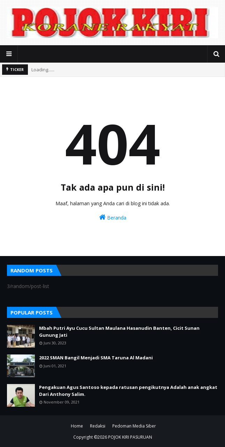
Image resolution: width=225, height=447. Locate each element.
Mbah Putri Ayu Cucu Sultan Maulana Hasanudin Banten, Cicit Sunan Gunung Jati (119, 331)
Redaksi (97, 426)
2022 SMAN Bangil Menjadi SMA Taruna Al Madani (96, 357)
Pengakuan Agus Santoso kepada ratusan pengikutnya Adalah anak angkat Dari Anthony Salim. (128, 390)
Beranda (112, 217)
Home (77, 426)
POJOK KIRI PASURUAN (130, 437)
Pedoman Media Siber (134, 426)
